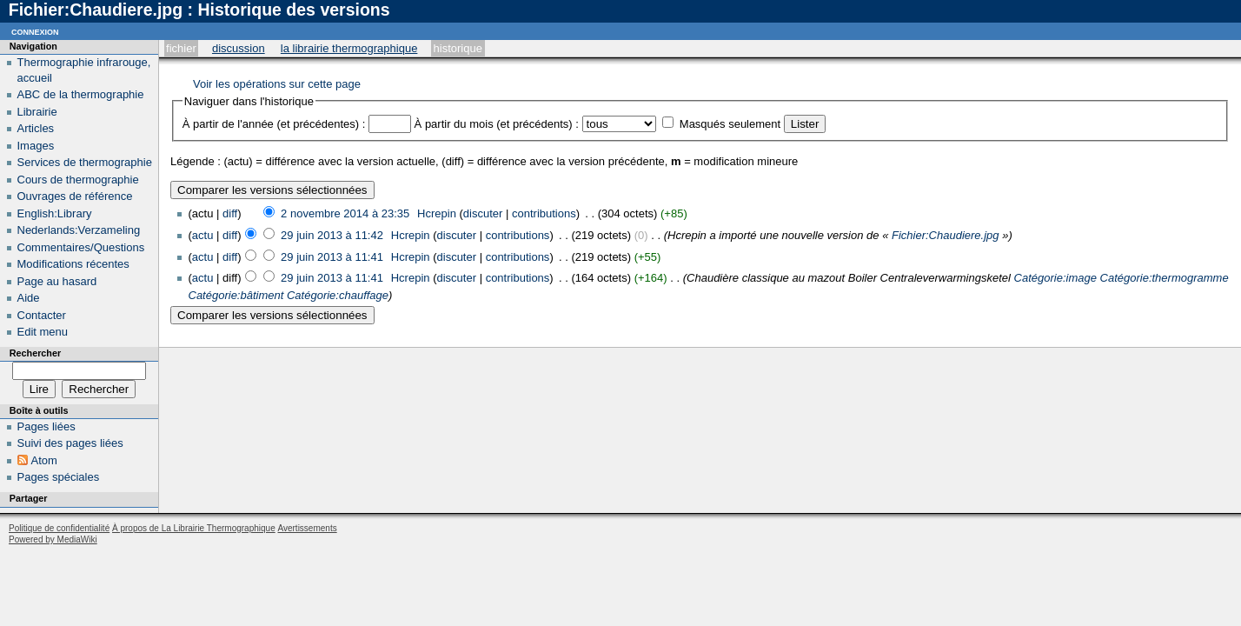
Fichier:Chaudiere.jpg (945, 235)
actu (203, 235)
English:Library (54, 213)
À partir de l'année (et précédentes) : (274, 123)
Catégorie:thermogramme (1164, 277)
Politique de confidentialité (59, 528)
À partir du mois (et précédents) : (497, 123)
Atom (44, 460)
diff (229, 213)
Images (36, 145)
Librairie (37, 111)
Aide (28, 297)
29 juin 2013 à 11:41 (332, 256)
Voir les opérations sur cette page (277, 83)
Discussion (238, 48)
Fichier (181, 48)
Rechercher (35, 353)
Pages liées (46, 426)
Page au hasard (57, 281)
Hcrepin (436, 213)
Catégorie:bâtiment (236, 295)
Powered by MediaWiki (53, 539)
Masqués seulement (730, 123)
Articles (36, 128)
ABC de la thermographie (80, 94)
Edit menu (43, 331)
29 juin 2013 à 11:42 (332, 235)
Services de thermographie (84, 162)
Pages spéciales (58, 476)
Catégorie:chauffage (337, 295)
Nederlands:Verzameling (79, 229)
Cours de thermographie (78, 179)
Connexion (35, 30)
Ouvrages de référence (75, 196)
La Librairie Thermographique (349, 48)
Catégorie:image (1055, 277)
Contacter (41, 315)
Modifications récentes (73, 263)
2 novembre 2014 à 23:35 (345, 213)
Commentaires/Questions (81, 247)
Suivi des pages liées (70, 443)
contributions (544, 213)
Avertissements (306, 528)
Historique (458, 48)
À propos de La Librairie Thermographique (193, 528)
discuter (483, 213)
